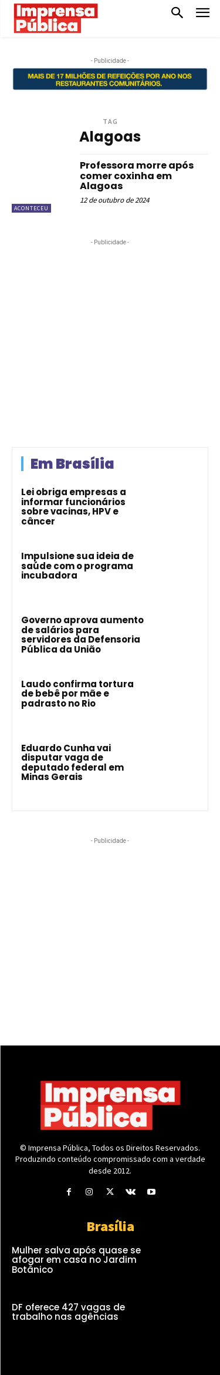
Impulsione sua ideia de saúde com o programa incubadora (77, 565)
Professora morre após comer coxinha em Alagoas (137, 176)
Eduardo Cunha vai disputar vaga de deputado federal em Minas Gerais (72, 763)
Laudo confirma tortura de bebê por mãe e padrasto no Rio (77, 694)
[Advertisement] (110, 346)
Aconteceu (31, 208)
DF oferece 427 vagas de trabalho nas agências (68, 1312)
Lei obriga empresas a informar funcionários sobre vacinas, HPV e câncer (73, 506)
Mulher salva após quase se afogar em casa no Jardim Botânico (76, 1260)
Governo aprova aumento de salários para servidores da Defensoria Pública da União (82, 634)
